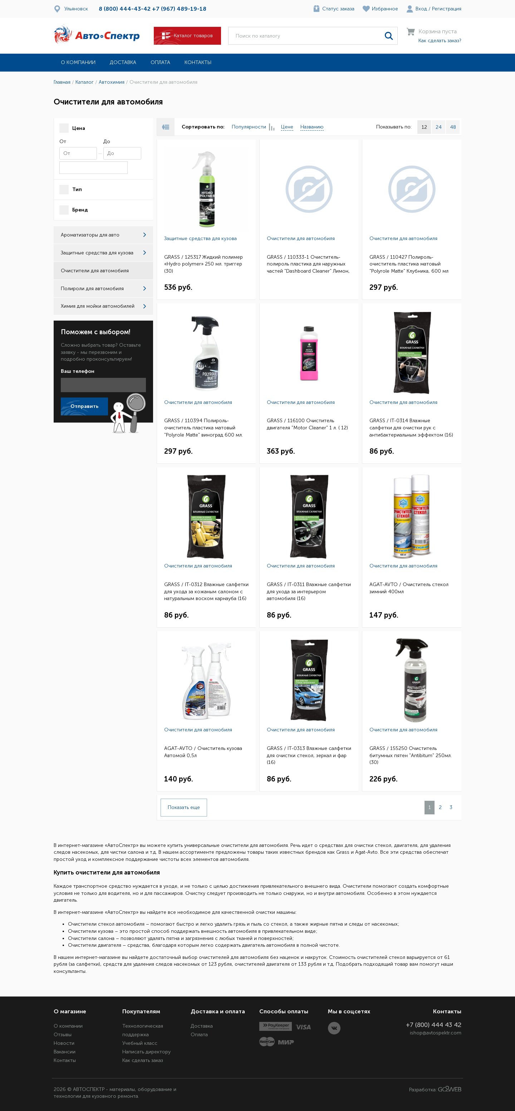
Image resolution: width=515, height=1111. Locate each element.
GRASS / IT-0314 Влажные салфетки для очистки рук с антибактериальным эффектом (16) (411, 428)
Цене (287, 127)
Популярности (253, 127)
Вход (421, 9)
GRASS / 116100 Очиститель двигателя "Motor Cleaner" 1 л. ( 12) (307, 424)
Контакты (198, 62)
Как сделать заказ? (439, 41)
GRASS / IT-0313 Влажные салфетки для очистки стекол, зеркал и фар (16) (309, 755)
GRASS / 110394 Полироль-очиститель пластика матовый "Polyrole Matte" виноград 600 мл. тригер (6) (203, 428)
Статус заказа (338, 9)
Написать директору (146, 1052)
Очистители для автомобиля (301, 238)
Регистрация (446, 9)
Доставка (123, 62)
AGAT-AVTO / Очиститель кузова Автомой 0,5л (203, 752)
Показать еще (184, 807)
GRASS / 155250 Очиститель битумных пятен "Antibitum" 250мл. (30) (410, 755)
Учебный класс (139, 1043)
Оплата (160, 62)
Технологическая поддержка (142, 1030)
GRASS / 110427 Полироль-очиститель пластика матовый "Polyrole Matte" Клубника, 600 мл (408, 264)
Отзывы (63, 1035)
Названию (312, 127)
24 (439, 127)
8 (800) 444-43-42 (125, 8)
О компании (78, 62)
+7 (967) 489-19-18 (179, 8)
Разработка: (435, 1089)
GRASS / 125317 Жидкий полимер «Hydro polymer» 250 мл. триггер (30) (203, 264)
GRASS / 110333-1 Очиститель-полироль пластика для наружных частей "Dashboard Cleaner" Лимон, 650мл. (308, 264)
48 (453, 127)
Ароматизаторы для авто (103, 235)
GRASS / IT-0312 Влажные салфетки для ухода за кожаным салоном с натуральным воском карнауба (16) (206, 591)
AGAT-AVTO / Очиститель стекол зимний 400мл (408, 588)
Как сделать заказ (142, 1060)
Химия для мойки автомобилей (103, 306)
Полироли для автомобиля (103, 289)
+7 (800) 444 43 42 (433, 1025)
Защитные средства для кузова (103, 253)
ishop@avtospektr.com (435, 1033)
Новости (64, 1043)
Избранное (385, 9)
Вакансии (64, 1052)
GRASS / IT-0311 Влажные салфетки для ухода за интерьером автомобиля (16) (309, 591)
